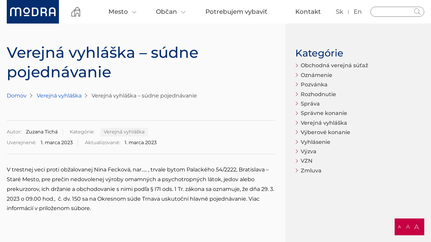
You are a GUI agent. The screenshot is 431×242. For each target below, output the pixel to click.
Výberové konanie (325, 132)
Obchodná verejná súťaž (334, 65)
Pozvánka (314, 84)
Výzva (309, 151)
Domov (17, 95)
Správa (310, 103)
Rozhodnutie (318, 94)
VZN (306, 161)
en (358, 11)
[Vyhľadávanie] (397, 12)
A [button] (399, 226)
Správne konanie (324, 113)
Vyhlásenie (315, 142)
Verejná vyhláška (59, 95)
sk (339, 11)
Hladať (417, 12)
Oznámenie (316, 75)
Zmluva (311, 170)
